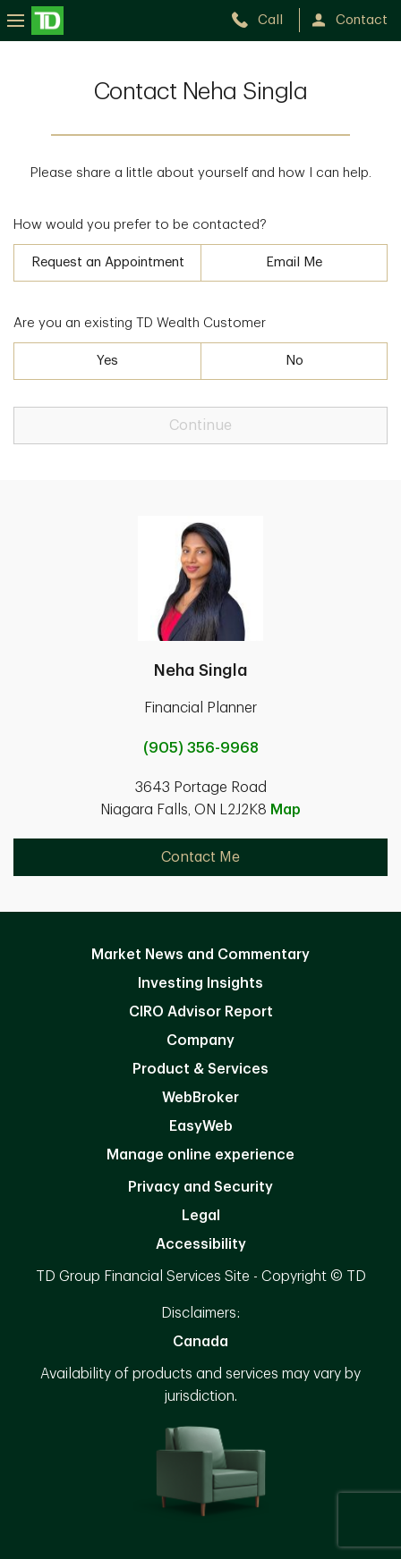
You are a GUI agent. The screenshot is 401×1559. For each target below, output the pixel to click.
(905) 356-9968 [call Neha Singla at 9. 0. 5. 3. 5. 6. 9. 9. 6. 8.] (201, 748)
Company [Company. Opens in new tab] (200, 1040)
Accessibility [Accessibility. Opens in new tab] (201, 1244)
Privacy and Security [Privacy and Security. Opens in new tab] (200, 1187)
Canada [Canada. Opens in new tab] (200, 1342)
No (294, 360)
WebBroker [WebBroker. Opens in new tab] (200, 1098)
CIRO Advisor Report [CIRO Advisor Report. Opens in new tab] (201, 1012)
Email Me (294, 262)
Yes (107, 360)
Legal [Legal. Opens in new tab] (201, 1216)
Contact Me (200, 857)
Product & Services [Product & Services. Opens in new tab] (200, 1069)
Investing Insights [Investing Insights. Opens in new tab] (200, 983)
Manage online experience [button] (200, 1155)
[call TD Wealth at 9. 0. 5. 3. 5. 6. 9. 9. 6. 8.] (264, 20)
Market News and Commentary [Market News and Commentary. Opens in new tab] (200, 955)
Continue (200, 425)
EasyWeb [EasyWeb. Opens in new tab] (201, 1126)
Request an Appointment (107, 262)
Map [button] (285, 810)
